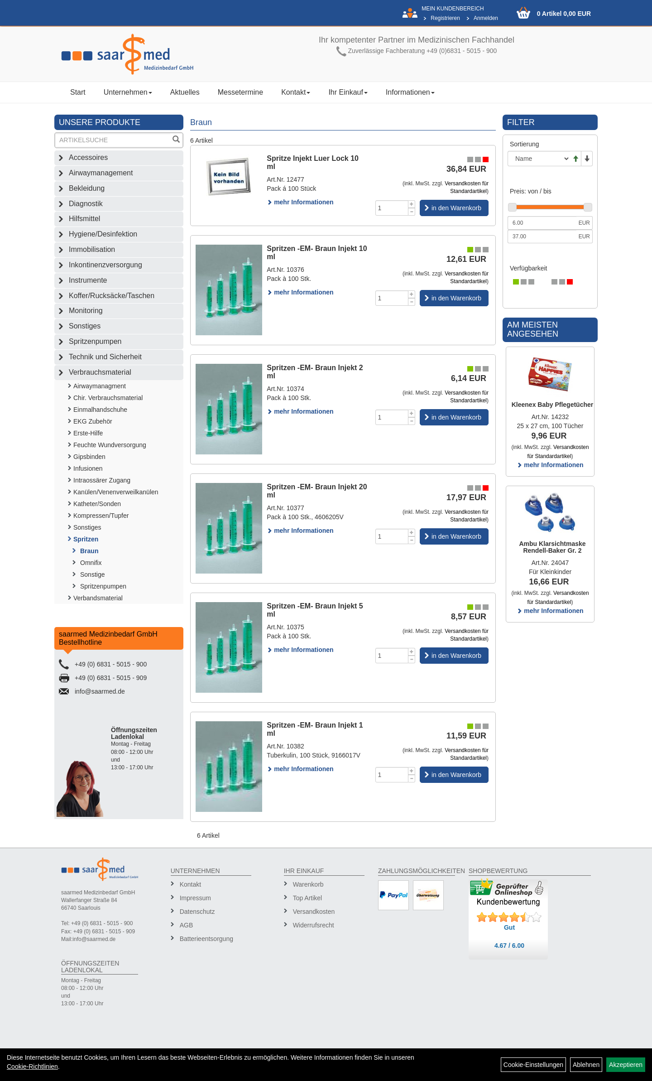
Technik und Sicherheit (105, 357)
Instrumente (88, 280)
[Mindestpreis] (542, 223)
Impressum (195, 898)
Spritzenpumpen (95, 341)
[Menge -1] (411, 212)
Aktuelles (185, 92)
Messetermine (240, 92)
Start (78, 92)
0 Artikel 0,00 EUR (564, 13)
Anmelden (486, 18)
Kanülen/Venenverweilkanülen (115, 492)
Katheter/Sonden (97, 503)
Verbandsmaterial (98, 598)
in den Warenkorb (456, 208)
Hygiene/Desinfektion (103, 234)
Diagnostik (86, 204)
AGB (186, 925)
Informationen (410, 92)
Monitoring (86, 310)
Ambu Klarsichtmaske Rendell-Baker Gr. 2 (552, 547)
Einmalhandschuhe (100, 409)
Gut (509, 927)
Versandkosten (314, 911)
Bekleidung (87, 188)
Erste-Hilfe (88, 433)
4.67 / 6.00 (509, 945)
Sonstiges (85, 326)
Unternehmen (128, 92)
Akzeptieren (625, 1064)
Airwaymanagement (101, 173)
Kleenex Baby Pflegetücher (553, 404)
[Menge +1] (411, 204)
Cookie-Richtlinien (32, 1066)
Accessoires (88, 157)
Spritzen (85, 539)
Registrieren (445, 18)
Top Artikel (307, 898)
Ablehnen (586, 1064)
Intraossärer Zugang (101, 480)
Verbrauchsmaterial (100, 372)
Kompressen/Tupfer (101, 515)
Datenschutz (197, 911)
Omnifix (90, 562)
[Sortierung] (539, 158)
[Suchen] (176, 140)
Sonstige (92, 574)
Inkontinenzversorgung (105, 265)
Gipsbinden (89, 456)
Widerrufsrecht (313, 925)
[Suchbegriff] (113, 140)
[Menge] (391, 208)
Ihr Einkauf (347, 92)
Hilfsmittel (84, 218)
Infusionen (88, 468)
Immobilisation (92, 249)
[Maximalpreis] (542, 236)
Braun (89, 551)
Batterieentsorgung (206, 938)
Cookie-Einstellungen (533, 1064)
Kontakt (295, 92)
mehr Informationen (300, 202)
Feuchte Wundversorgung (109, 445)
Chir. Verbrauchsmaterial (108, 397)
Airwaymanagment (99, 386)
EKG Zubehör (92, 421)
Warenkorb (308, 884)
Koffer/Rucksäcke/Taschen (111, 295)
